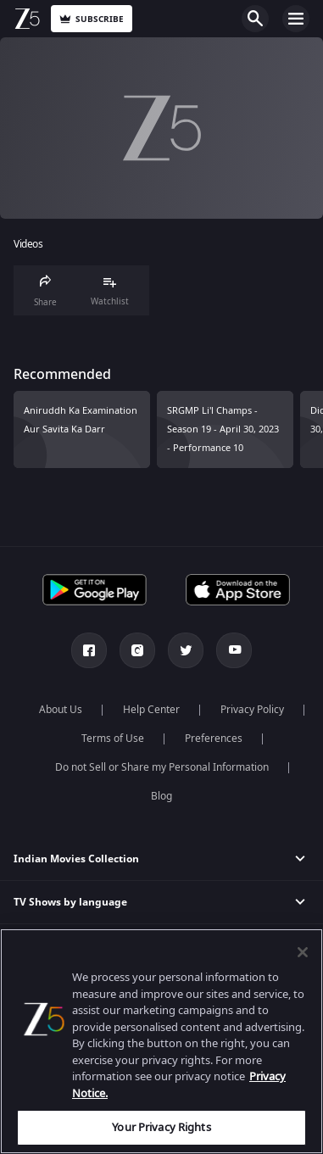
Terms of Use (112, 738)
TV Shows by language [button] (70, 902)
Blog (161, 796)
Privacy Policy (252, 709)
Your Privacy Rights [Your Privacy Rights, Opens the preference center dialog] (161, 1127)
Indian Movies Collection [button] (76, 859)
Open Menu (295, 18)
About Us (60, 709)
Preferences (213, 738)
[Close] (302, 952)
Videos (28, 244)
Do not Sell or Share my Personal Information (162, 767)
